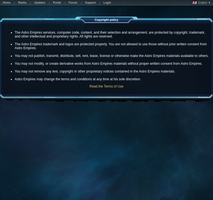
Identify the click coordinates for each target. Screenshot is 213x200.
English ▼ (201, 2)
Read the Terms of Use (107, 86)
